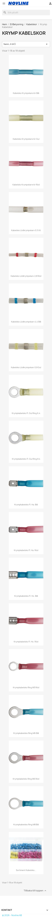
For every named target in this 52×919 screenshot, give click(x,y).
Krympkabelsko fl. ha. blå (26, 504)
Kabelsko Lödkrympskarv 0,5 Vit (26, 230)
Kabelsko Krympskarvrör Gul (26, 139)
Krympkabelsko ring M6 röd (26, 778)
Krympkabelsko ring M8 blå (26, 824)
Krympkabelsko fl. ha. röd (26, 550)
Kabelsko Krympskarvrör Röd (26, 184)
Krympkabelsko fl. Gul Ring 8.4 (26, 459)
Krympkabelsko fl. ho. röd (26, 641)
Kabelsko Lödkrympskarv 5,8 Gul (26, 367)
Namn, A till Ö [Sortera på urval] (26, 44)
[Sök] (26, 12)
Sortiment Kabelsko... (26, 870)
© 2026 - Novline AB (12, 915)
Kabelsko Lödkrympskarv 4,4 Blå (26, 321)
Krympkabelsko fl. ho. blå (26, 596)
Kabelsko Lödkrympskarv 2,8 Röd (26, 276)
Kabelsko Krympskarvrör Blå (26, 93)
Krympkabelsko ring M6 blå (26, 733)
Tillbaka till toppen (35, 890)
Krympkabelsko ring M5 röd (26, 687)
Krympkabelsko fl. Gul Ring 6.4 (26, 413)
